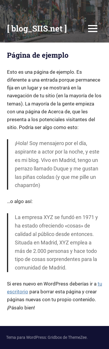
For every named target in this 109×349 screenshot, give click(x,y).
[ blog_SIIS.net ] (37, 28)
